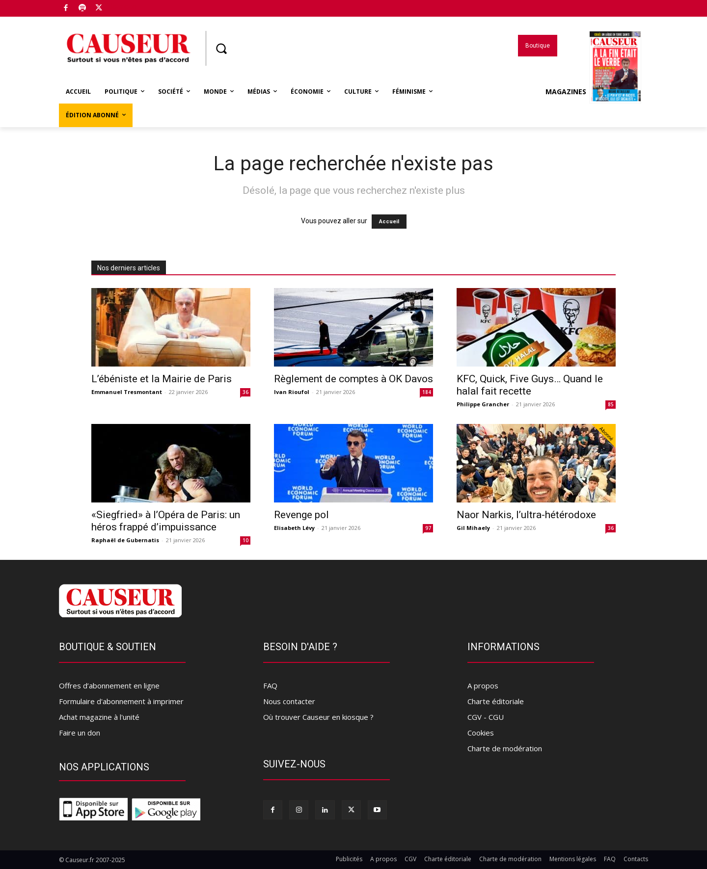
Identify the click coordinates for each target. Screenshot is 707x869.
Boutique (122, 6)
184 (426, 392)
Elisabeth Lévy (294, 527)
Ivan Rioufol (291, 391)
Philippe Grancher (483, 404)
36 (245, 392)
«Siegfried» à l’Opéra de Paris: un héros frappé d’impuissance (165, 521)
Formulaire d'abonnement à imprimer (121, 701)
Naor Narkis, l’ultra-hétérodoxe (526, 515)
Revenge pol (301, 515)
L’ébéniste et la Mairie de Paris (161, 379)
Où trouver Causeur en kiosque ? (318, 717)
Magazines (593, 92)
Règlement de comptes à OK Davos (353, 379)
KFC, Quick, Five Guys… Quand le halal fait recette (530, 385)
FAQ (270, 685)
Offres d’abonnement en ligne (109, 685)
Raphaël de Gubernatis (125, 540)
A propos (482, 685)
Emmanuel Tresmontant (126, 391)
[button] (221, 48)
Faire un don (79, 732)
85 (611, 404)
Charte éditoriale (495, 701)
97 (428, 528)
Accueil (389, 221)
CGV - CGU (485, 717)
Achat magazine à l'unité (99, 717)
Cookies (480, 732)
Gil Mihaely (473, 527)
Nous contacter (289, 701)
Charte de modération (504, 748)
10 (245, 540)
